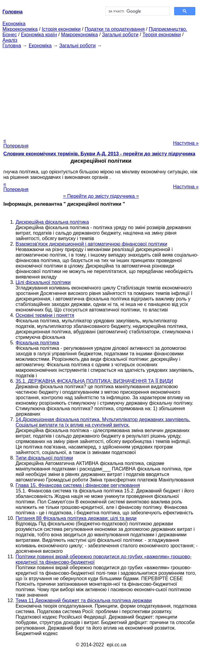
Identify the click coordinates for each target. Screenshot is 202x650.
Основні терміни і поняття (45, 315)
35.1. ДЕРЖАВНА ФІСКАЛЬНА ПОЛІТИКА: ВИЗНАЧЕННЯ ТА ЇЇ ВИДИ (94, 381)
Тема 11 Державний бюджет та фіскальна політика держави (84, 600)
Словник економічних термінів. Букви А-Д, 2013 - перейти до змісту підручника (99, 153)
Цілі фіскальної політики (43, 282)
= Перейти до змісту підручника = (101, 196)
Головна (11, 45)
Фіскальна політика (37, 342)
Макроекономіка (79, 34)
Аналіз (9, 40)
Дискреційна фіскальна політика (52, 222)
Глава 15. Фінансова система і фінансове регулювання (78, 485)
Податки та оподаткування (115, 29)
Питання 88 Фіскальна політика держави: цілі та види (76, 518)
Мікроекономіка (20, 29)
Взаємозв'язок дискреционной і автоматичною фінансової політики (91, 244)
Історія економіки (61, 29)
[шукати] (137, 11)
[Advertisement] (101, 91)
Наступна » (186, 143)
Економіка (13, 23)
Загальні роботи (120, 34)
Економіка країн (39, 34)
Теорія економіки (161, 34)
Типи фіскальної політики (44, 457)
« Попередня (15, 143)
